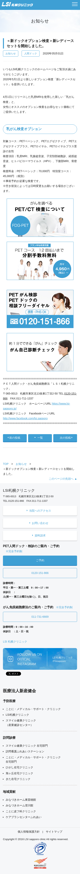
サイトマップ (54, 831)
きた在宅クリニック (18, 779)
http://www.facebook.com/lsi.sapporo (25, 418)
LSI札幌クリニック (17, 714)
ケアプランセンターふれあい (23, 817)
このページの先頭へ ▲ (63, 478)
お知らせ (11, 53)
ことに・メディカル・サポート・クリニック (33, 709)
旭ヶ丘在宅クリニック (19, 773)
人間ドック (30, 53)
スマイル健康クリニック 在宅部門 (27, 745)
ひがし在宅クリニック (19, 767)
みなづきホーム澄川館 (19, 805)
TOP (6, 463)
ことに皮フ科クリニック (21, 811)
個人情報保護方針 (29, 831)
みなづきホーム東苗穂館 (21, 799)
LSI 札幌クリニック (15, 641)
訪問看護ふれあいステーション (25, 751)
